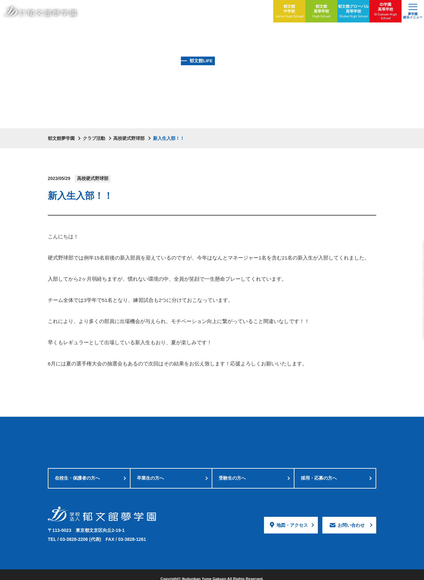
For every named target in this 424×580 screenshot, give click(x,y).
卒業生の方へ (150, 471)
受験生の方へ (232, 471)
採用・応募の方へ (319, 471)
